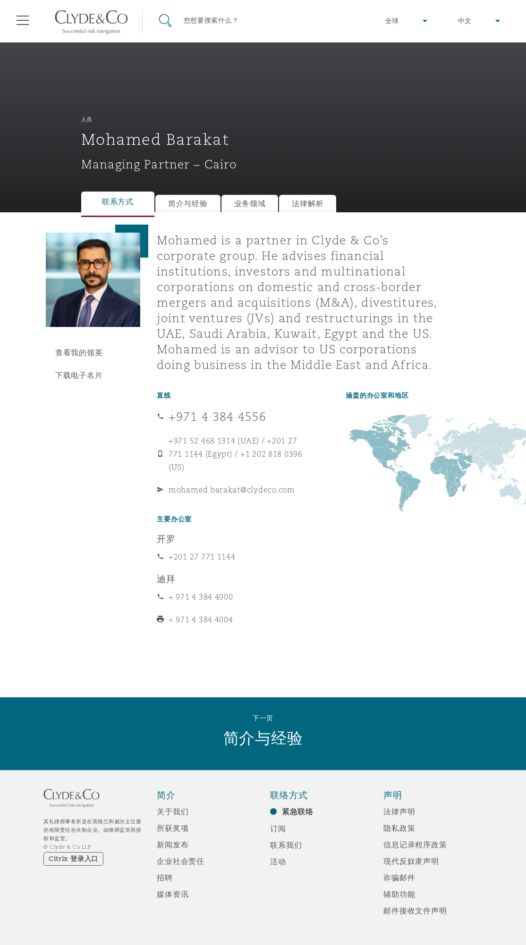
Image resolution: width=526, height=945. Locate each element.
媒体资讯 (172, 894)
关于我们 (172, 811)
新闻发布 (172, 844)
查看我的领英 (78, 352)
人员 (86, 119)
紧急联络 (298, 812)
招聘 (165, 877)
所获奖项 (172, 828)
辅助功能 (399, 894)
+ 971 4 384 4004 (201, 619)
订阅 (278, 828)
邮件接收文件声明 (415, 910)
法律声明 (399, 811)
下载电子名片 (78, 375)
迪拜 (166, 579)
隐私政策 (399, 828)
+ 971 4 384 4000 (201, 597)
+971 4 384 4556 (217, 416)
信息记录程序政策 (415, 844)
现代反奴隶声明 (411, 861)
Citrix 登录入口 (73, 858)
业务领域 (250, 204)
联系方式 (118, 202)
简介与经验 (188, 204)
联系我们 (286, 845)
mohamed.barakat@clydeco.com (232, 489)
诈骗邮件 (399, 877)
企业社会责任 (180, 861)
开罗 (166, 538)
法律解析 (307, 204)
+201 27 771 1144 (202, 556)
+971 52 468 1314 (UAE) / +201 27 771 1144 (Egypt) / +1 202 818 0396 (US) (236, 454)
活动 (278, 861)
